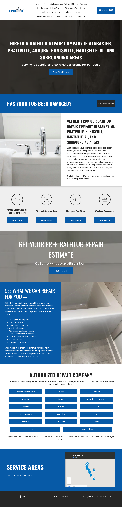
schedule (9, 356)
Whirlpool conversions (19, 342)
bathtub (88, 148)
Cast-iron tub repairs (18, 325)
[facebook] (20, 497)
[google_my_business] (24, 497)
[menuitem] (37, 4)
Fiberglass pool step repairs (21, 331)
